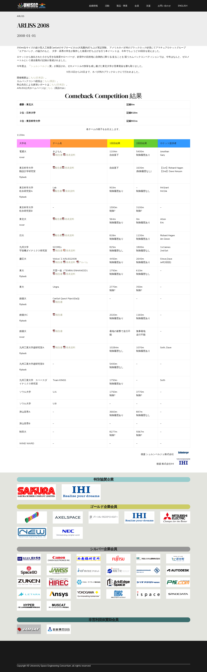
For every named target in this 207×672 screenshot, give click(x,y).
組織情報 (93, 5)
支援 (148, 5)
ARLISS (20, 16)
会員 (137, 5)
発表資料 (70, 155)
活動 (107, 5)
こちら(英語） (49, 81)
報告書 (59, 155)
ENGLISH (182, 5)
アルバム (83, 262)
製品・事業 (122, 5)
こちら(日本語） (36, 77)
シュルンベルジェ (40, 66)
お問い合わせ (164, 5)
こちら (49, 88)
